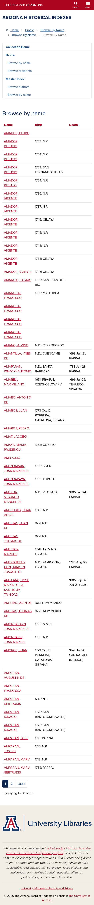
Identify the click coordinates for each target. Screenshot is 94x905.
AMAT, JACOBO (15, 437)
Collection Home (18, 47)
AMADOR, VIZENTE (18, 272)
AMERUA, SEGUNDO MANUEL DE (12, 497)
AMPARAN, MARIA (17, 759)
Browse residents (20, 71)
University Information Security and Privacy (47, 888)
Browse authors (18, 87)
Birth (38, 125)
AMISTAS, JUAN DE (18, 603)
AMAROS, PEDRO (16, 428)
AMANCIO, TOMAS (17, 280)
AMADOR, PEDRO (16, 133)
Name (10, 125)
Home (14, 30)
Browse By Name (52, 30)
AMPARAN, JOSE (16, 738)
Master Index (15, 79)
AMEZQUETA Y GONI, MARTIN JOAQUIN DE (14, 567)
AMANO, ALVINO (16, 345)
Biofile (29, 30)
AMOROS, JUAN (15, 650)
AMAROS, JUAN (15, 411)
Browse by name (19, 63)
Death (73, 125)
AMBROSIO (12, 458)
